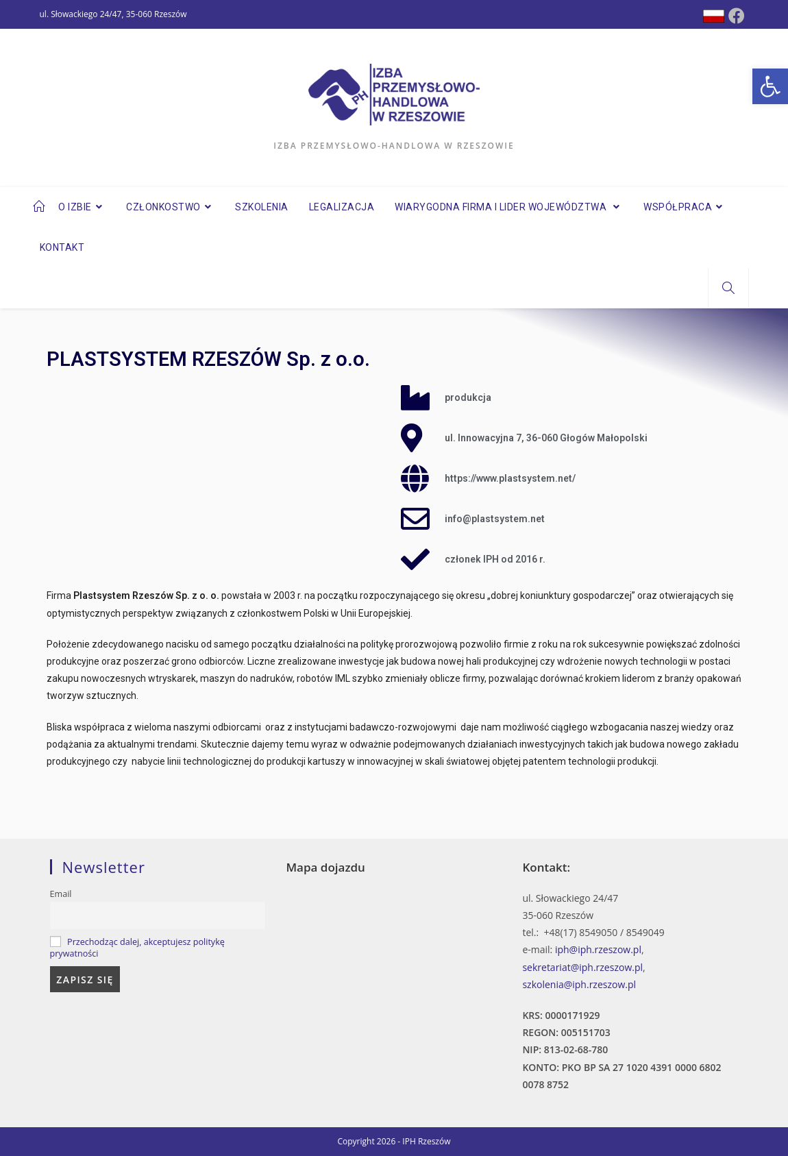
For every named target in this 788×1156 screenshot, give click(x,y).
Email (61, 894)
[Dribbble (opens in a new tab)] (713, 16)
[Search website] (728, 288)
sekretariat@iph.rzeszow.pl (582, 967)
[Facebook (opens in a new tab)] (736, 16)
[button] (770, 86)
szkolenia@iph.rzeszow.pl (579, 984)
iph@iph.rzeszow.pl (598, 949)
